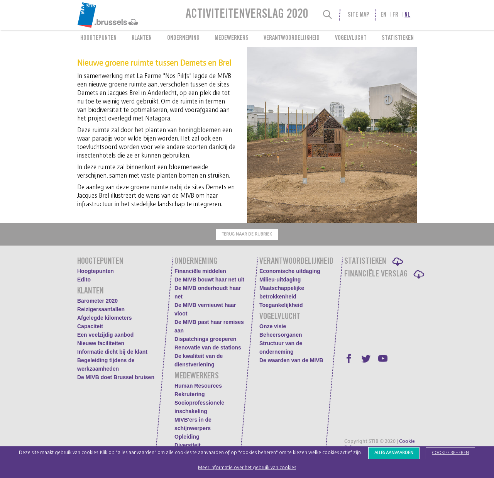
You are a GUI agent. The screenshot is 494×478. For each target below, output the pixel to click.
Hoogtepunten (98, 38)
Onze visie (272, 326)
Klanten (142, 38)
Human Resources (198, 386)
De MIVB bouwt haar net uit (209, 279)
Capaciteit (90, 326)
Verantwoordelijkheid (292, 38)
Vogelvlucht (351, 38)
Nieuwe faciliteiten (100, 343)
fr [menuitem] (395, 15)
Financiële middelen (200, 271)
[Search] (327, 15)
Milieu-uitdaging (280, 279)
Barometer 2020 (97, 301)
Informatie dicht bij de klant (112, 352)
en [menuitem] (383, 15)
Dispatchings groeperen (205, 339)
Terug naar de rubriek (247, 234)
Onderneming (183, 38)
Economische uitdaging (289, 271)
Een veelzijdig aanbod (105, 335)
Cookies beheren (450, 453)
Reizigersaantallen (101, 309)
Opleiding (187, 437)
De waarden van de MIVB (291, 360)
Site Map (358, 15)
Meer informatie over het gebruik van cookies (247, 467)
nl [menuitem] (407, 15)
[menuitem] (126, 15)
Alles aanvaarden (393, 453)
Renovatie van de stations (207, 347)
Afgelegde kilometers (104, 318)
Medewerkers (232, 38)
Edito (84, 279)
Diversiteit (187, 445)
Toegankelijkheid (281, 305)
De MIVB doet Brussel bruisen (115, 377)
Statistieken (398, 38)
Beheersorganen (280, 335)
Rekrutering (189, 394)
